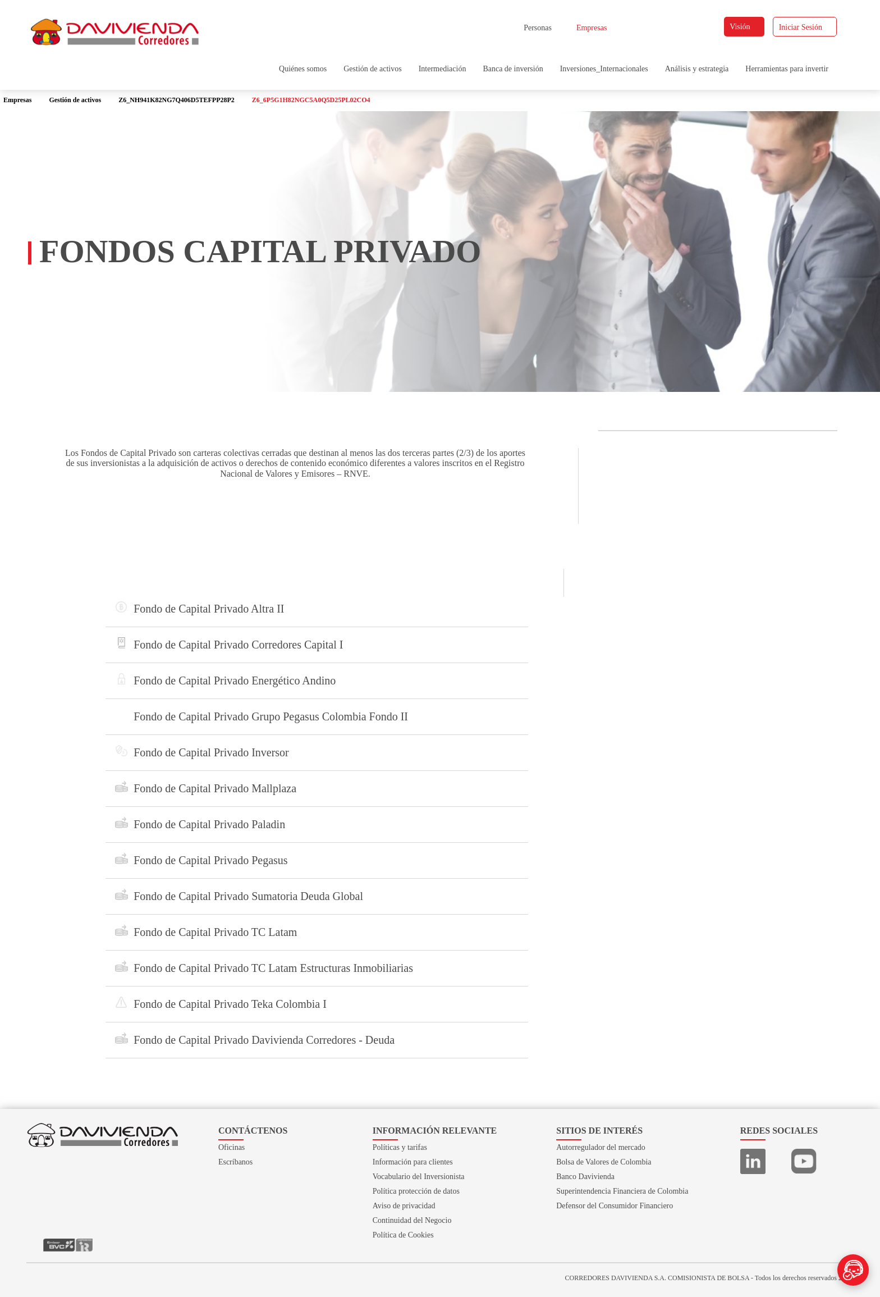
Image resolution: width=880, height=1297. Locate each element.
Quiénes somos (303, 69)
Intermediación (442, 69)
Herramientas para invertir (786, 69)
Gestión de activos (372, 69)
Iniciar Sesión (805, 27)
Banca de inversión (513, 69)
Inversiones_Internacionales (604, 69)
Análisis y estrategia (697, 69)
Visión (745, 26)
